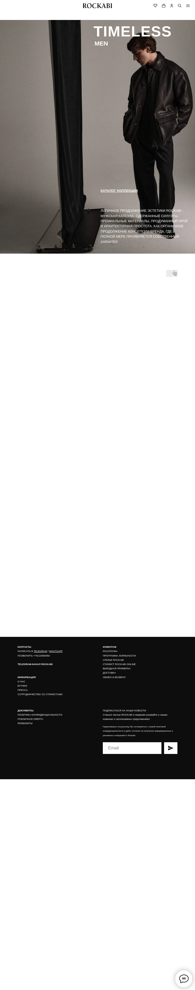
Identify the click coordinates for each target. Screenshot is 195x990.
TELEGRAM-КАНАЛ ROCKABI (35, 664)
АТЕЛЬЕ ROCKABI (113, 660)
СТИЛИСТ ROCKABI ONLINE (119, 664)
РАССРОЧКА (110, 651)
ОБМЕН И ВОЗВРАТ (114, 677)
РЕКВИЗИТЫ (25, 723)
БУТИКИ (22, 685)
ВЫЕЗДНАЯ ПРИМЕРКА (117, 668)
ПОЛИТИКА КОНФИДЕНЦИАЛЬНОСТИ (40, 714)
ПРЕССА (23, 690)
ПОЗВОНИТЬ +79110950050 (34, 655)
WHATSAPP (56, 651)
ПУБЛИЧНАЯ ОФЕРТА (30, 719)
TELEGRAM (40, 651)
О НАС (21, 681)
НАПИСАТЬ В (26, 651)
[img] (188, 5)
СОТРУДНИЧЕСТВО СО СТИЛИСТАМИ (40, 694)
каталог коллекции (119, 191)
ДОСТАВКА (109, 672)
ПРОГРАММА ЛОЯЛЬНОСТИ (119, 655)
